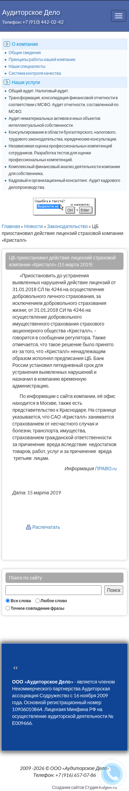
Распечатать (46, 527)
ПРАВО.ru (106, 468)
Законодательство (67, 226)
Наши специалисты (27, 66)
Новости (33, 226)
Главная (11, 226)
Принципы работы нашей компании (42, 59)
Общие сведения (25, 52)
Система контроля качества (35, 73)
